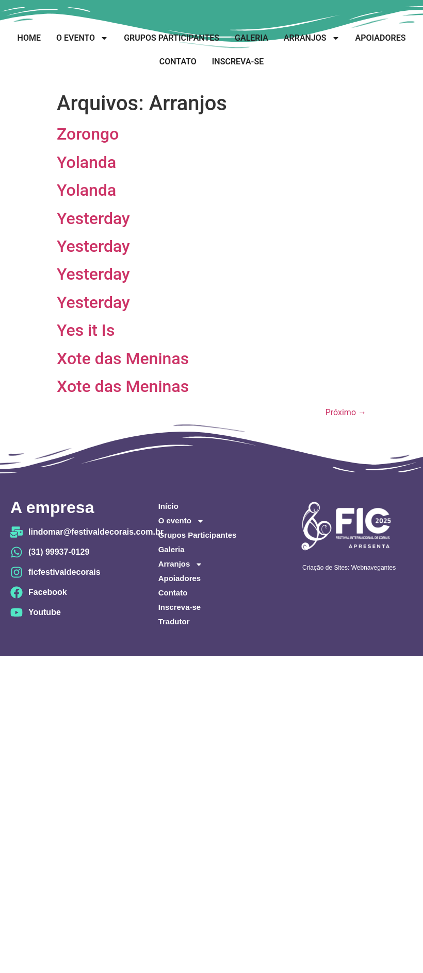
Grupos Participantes (171, 38)
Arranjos (312, 38)
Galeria (251, 38)
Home (29, 38)
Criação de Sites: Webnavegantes (349, 567)
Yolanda (86, 162)
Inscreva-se (238, 61)
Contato (178, 61)
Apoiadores (380, 38)
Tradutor (174, 621)
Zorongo (88, 134)
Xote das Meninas (123, 358)
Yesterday (93, 218)
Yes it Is (86, 330)
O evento (82, 38)
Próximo (346, 412)
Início (168, 506)
